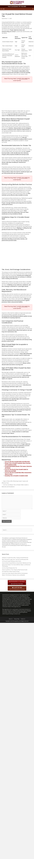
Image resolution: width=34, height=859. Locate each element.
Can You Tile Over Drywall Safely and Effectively (17, 461)
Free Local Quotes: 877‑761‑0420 (17, 6)
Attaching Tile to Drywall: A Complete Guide (16, 475)
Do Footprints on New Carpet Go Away (10, 571)
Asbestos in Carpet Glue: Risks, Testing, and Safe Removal (15, 557)
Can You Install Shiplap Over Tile (9, 568)
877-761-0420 (23, 78)
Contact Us (23, 618)
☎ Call (17, 588)
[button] (1, 9)
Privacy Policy (16, 618)
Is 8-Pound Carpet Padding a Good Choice (11, 561)
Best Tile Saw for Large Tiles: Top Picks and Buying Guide (15, 559)
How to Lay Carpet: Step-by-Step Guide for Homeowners (15, 573)
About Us (11, 618)
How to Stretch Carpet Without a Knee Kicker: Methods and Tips (16, 563)
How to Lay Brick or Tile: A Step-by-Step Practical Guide (14, 569)
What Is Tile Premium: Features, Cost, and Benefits (13, 575)
